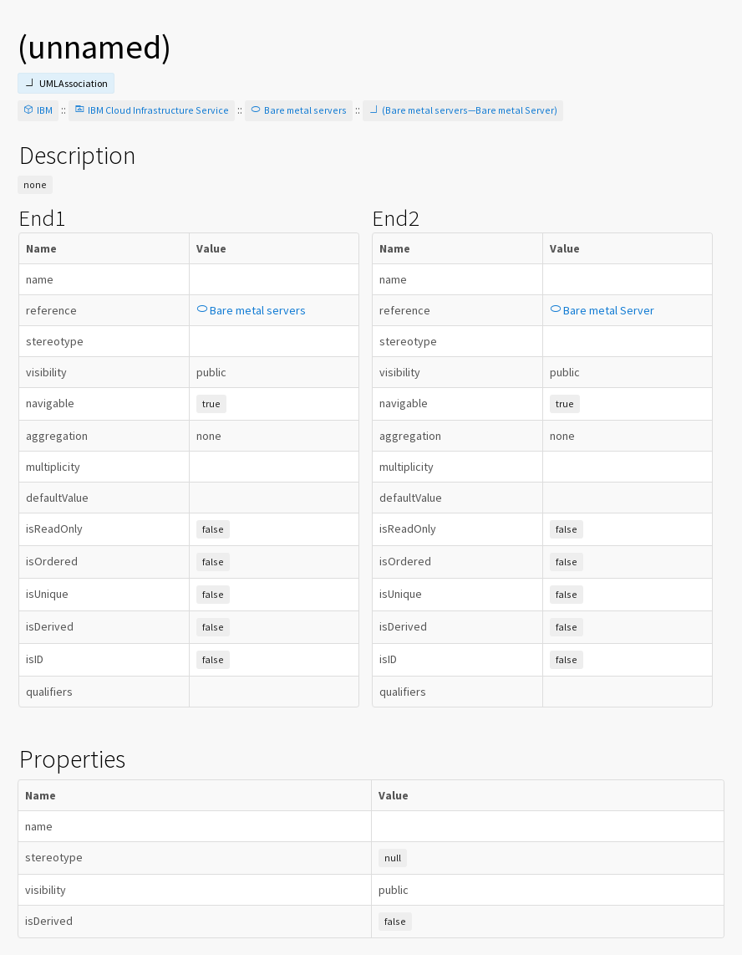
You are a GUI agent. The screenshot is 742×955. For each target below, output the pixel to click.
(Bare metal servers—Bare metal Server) (462, 110)
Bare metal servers (299, 110)
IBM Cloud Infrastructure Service (151, 110)
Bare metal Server (602, 310)
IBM (38, 110)
